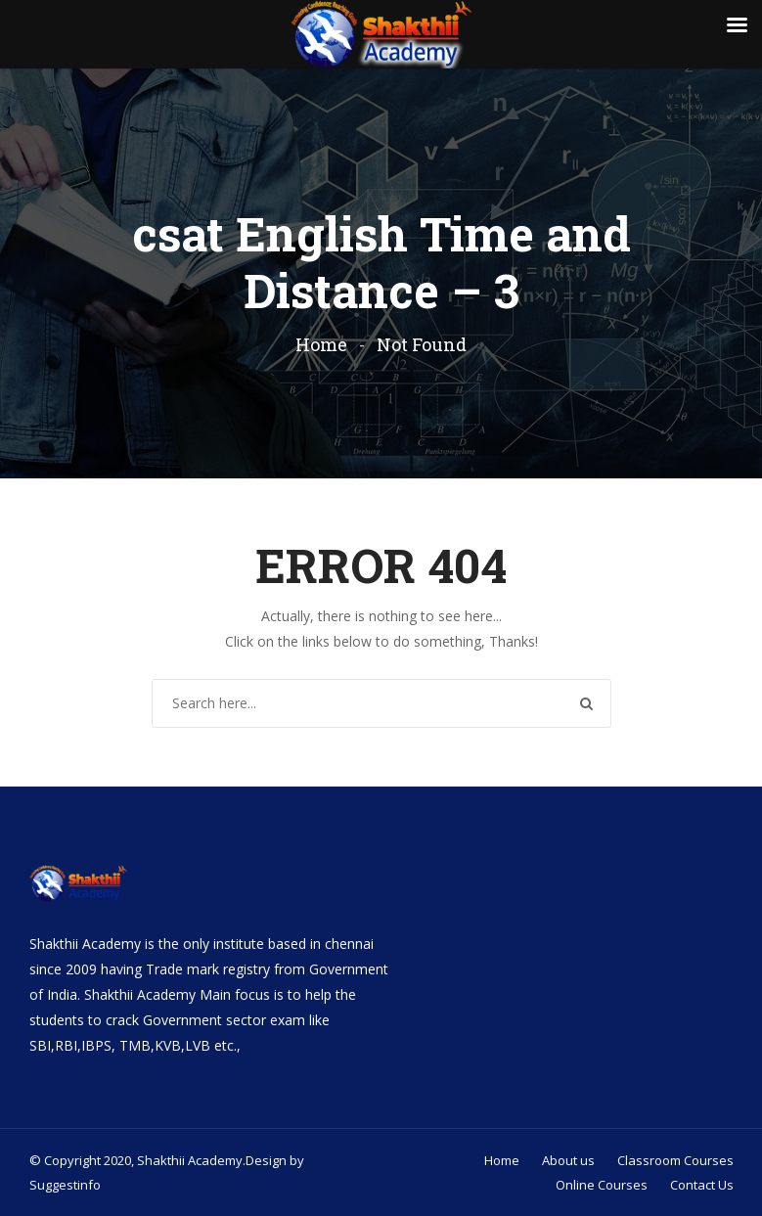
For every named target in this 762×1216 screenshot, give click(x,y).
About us (568, 1160)
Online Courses (602, 1184)
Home (321, 344)
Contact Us (702, 1184)
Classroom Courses (675, 1160)
